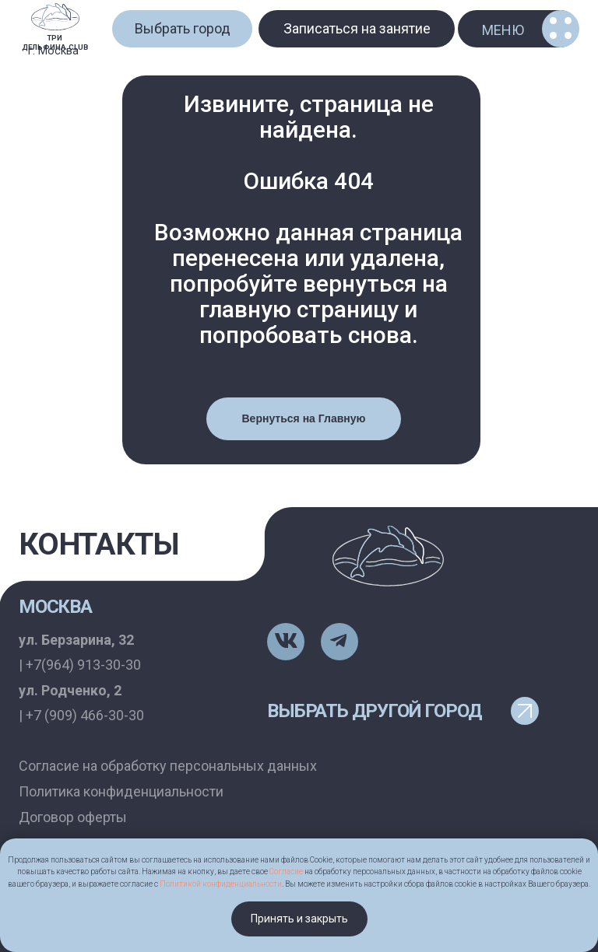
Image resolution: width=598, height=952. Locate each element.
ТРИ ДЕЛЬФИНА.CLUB (55, 42)
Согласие (286, 871)
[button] (182, 28)
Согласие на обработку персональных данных (168, 766)
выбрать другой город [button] (374, 711)
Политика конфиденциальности (121, 791)
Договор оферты (73, 817)
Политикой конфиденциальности (221, 884)
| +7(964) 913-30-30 (80, 664)
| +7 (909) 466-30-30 (81, 715)
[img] (55, 17)
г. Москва (53, 51)
